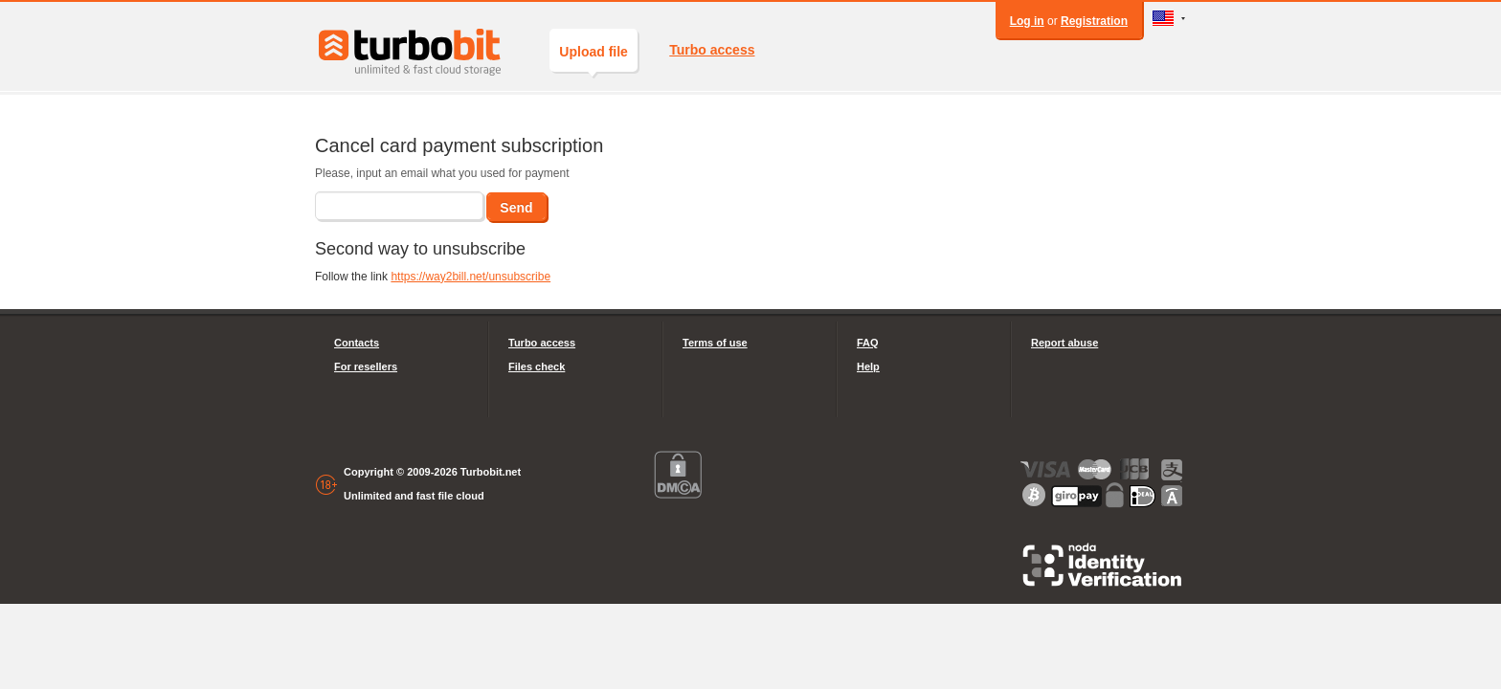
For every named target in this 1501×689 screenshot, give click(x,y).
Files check (536, 366)
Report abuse (1064, 342)
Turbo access (711, 49)
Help (868, 366)
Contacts (356, 342)
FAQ (868, 342)
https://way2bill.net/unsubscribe (470, 276)
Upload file (593, 58)
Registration (1094, 21)
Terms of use (715, 342)
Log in (1027, 21)
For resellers (365, 366)
